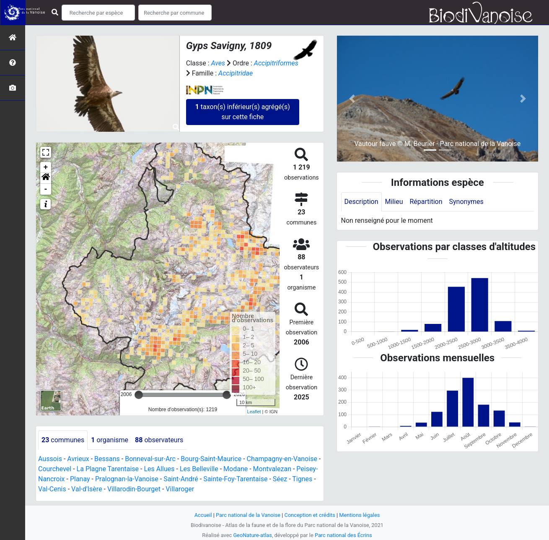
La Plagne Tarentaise (108, 469)
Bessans (107, 459)
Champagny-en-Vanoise (282, 459)
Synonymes (466, 202)
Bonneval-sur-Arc (150, 459)
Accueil (203, 515)
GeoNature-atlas (252, 535)
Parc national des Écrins (343, 535)
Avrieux (78, 459)
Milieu (394, 202)
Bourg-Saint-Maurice (211, 459)
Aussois (50, 459)
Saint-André (180, 479)
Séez (280, 479)
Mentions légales (359, 515)
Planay (80, 479)
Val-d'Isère (86, 489)
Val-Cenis (52, 489)
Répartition (425, 202)
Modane (235, 469)
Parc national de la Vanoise (248, 515)
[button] (45, 178)
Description (361, 202)
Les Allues (159, 469)
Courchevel (54, 469)
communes (62, 440)
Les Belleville (199, 469)
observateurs (159, 440)
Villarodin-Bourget (134, 489)
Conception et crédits (310, 515)
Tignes (302, 479)
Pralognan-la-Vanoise (126, 479)
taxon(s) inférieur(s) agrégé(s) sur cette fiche (242, 112)
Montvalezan (272, 469)
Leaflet (254, 411)
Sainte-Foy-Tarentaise (235, 479)
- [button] (46, 189)
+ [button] (46, 167)
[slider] (139, 395)
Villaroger (180, 489)
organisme (109, 440)
